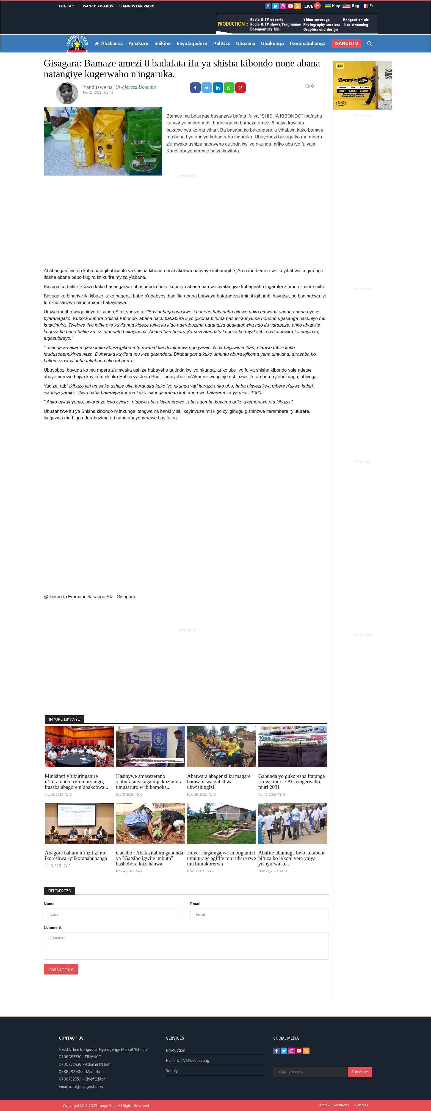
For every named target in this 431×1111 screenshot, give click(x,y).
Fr (367, 5)
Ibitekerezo (59, 891)
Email (195, 903)
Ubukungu (272, 43)
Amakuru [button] (138, 43)
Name (49, 903)
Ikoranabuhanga (307, 43)
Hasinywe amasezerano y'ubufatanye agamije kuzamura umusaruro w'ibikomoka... (149, 781)
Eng (350, 5)
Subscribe (360, 1072)
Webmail (361, 1105)
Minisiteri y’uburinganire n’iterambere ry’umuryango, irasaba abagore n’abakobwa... (76, 781)
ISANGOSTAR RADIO (136, 6)
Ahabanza (109, 43)
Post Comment (61, 969)
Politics (221, 43)
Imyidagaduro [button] (192, 43)
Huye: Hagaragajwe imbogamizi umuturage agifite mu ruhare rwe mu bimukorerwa (221, 858)
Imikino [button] (162, 43)
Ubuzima (245, 43)
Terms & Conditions (333, 1105)
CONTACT (67, 6)
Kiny (332, 5)
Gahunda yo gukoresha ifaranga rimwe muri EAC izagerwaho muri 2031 (291, 781)
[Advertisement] (187, 217)
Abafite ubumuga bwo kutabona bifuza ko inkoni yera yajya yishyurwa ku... (291, 858)
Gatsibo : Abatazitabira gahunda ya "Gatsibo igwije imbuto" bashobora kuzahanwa (149, 858)
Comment (53, 927)
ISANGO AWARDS (98, 6)
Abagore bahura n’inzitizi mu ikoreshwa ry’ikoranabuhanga (76, 855)
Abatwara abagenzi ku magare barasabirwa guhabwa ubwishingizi (219, 781)
